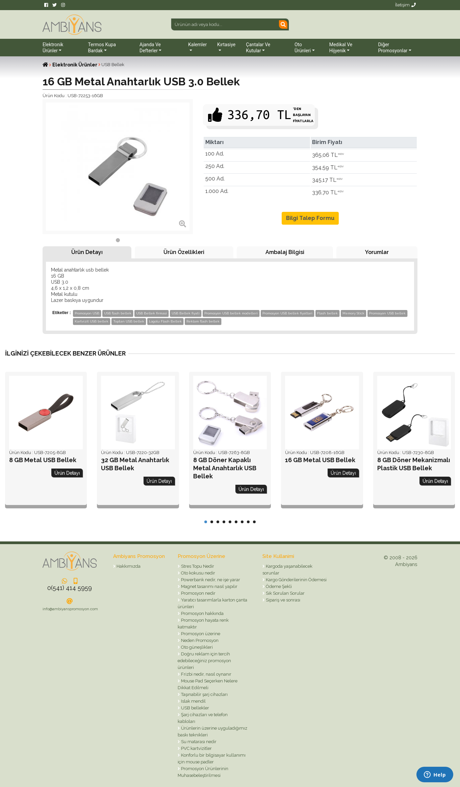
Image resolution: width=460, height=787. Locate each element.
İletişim (405, 4)
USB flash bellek (117, 313)
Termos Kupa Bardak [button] (102, 47)
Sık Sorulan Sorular (285, 593)
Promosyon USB (87, 313)
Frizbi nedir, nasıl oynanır (205, 674)
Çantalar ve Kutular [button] (258, 47)
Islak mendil (193, 701)
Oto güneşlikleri (196, 647)
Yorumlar (377, 252)
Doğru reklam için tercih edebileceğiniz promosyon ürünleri (204, 660)
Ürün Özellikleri (183, 252)
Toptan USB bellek (128, 321)
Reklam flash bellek (203, 321)
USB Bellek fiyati (186, 313)
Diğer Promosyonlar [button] (392, 47)
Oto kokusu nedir (197, 572)
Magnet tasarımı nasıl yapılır (208, 586)
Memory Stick (353, 313)
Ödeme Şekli (278, 586)
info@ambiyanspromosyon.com (70, 609)
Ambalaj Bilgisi (284, 252)
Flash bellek (327, 313)
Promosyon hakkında (202, 613)
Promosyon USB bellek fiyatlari (287, 313)
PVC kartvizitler (196, 748)
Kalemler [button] (197, 44)
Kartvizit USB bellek (91, 321)
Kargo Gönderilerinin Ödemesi (296, 579)
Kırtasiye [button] (226, 44)
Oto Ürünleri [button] (303, 47)
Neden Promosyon (199, 640)
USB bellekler (194, 707)
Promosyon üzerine (200, 633)
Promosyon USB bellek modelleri (231, 313)
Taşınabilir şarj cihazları (204, 694)
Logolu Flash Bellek (165, 321)
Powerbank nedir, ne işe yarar (210, 579)
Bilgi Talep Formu (310, 218)
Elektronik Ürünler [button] (53, 47)
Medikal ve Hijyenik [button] (341, 47)
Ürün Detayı (87, 252)
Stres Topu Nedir (197, 566)
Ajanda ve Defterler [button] (150, 47)
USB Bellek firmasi (151, 313)
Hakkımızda (128, 566)
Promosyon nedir (197, 593)
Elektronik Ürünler (74, 64)
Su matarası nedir (198, 741)
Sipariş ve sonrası (282, 599)
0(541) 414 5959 (69, 587)
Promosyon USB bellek (387, 313)
